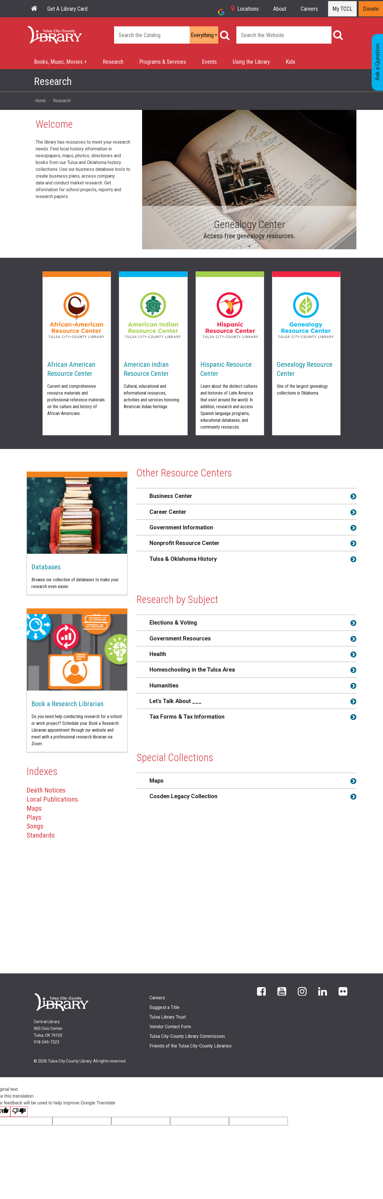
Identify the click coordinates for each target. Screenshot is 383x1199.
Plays (34, 817)
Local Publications (52, 799)
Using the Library (251, 61)
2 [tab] (249, 246)
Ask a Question (377, 62)
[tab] (246, 496)
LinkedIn (322, 991)
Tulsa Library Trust (167, 1017)
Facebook (261, 991)
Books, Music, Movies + (60, 61)
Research (113, 61)
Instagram (302, 991)
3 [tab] (258, 246)
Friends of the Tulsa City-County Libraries (190, 1046)
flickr (343, 991)
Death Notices (46, 790)
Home (33, 29)
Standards (41, 835)
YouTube (281, 991)
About (279, 8)
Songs (35, 826)
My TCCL (342, 8)
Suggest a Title (164, 1007)
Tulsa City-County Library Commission (187, 1036)
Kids (290, 61)
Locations (248, 8)
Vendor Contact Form (170, 1026)
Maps (34, 808)
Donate (371, 8)
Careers (309, 8)
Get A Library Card (67, 8)
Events (209, 61)
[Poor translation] (18, 1111)
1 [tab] (241, 246)
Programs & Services (162, 61)
